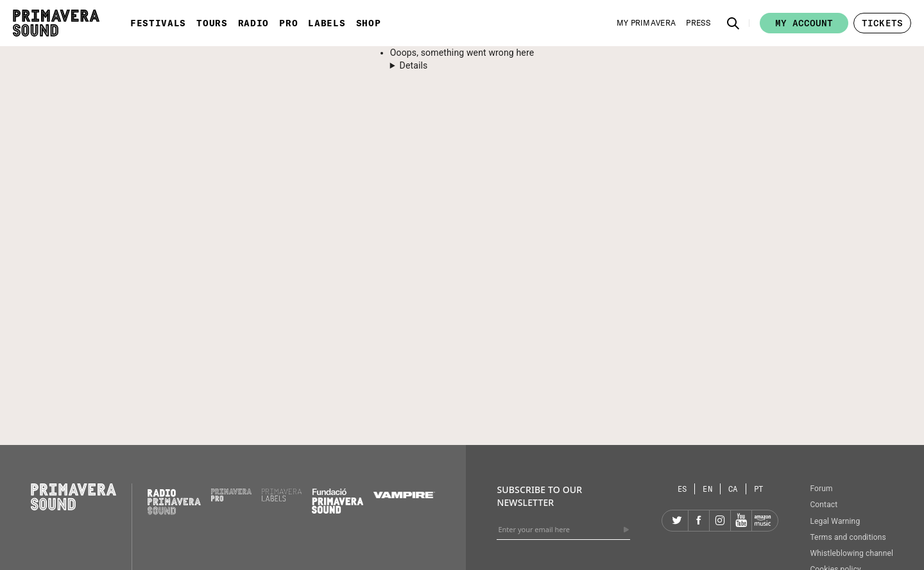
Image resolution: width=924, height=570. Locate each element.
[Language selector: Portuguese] (758, 488)
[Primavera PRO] (231, 498)
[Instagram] (720, 520)
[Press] (698, 23)
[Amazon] (762, 520)
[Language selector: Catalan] (733, 488)
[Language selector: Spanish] (683, 488)
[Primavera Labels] (282, 498)
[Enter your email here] (563, 529)
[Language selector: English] (708, 488)
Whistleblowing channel (851, 553)
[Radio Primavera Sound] (174, 501)
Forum (821, 488)
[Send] (626, 529)
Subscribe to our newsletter (539, 495)
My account (804, 23)
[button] (733, 23)
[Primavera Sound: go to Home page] (56, 23)
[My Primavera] (646, 23)
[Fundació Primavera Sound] (337, 510)
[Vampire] (404, 495)
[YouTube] (741, 520)
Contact (823, 504)
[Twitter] (677, 520)
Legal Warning (835, 521)
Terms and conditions (848, 537)
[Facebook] (699, 520)
